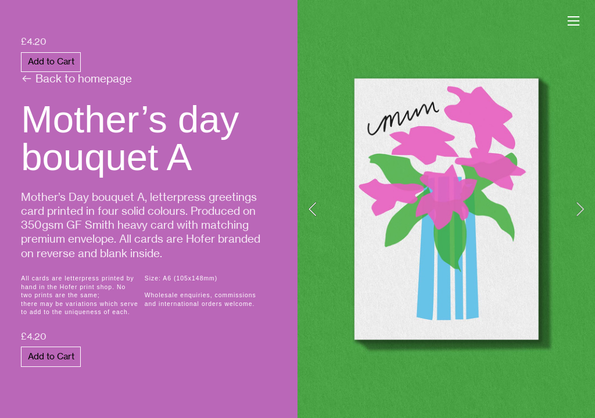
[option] (446, 209)
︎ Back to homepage (87, 61)
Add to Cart (51, 61)
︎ (573, 21)
